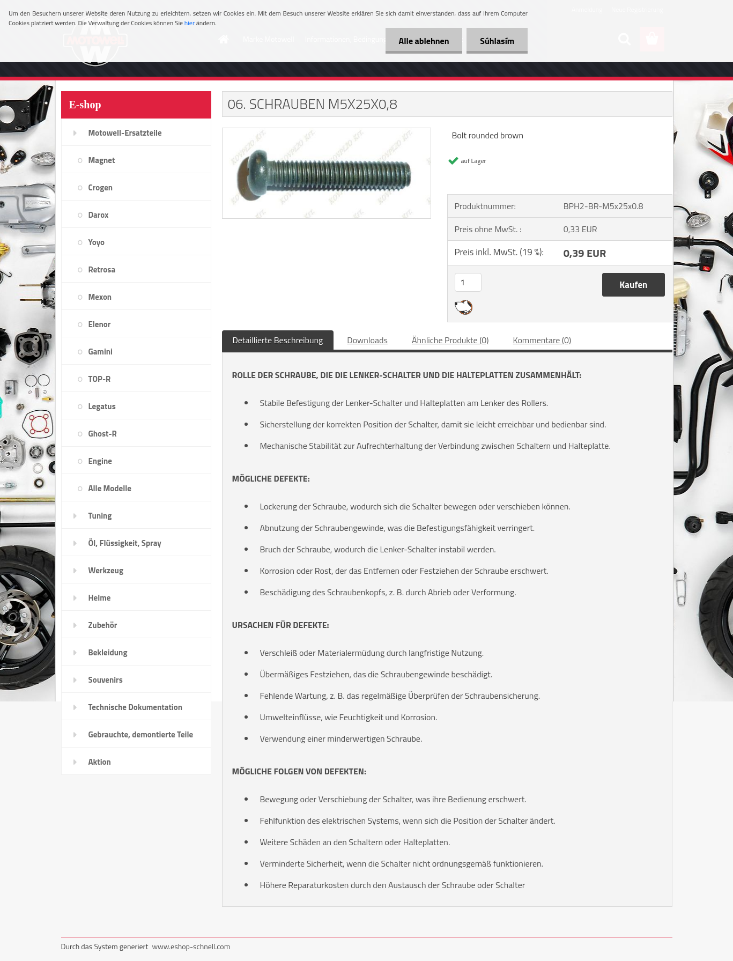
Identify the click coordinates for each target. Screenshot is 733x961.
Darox (98, 215)
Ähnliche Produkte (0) (450, 340)
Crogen (100, 187)
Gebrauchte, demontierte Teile (141, 734)
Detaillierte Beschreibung (278, 340)
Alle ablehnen (423, 40)
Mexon (100, 297)
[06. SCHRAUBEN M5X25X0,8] (327, 132)
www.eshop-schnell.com (191, 946)
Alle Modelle (109, 488)
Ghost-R (102, 433)
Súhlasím (497, 40)
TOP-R (99, 379)
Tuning (100, 515)
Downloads (367, 340)
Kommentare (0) (542, 340)
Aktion (99, 762)
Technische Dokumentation (135, 707)
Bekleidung (108, 652)
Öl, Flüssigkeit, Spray (124, 543)
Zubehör (102, 625)
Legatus (102, 406)
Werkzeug (105, 570)
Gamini (100, 351)
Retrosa (102, 269)
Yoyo (96, 242)
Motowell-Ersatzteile (125, 133)
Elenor (99, 324)
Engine (100, 461)
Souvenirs (105, 680)
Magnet (101, 160)
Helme (99, 598)
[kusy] (468, 282)
